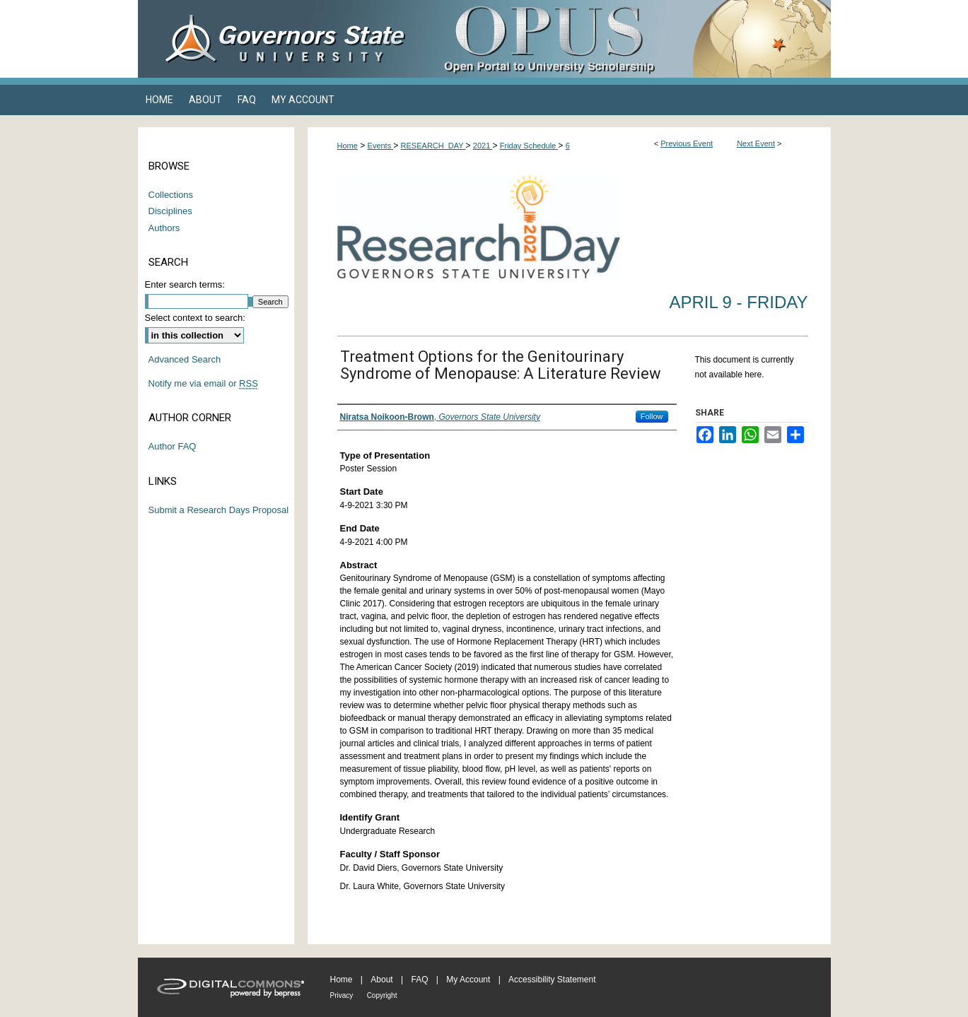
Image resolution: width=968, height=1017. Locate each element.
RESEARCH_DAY (433, 145)
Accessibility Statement (551, 979)
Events (381, 145)
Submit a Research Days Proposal (218, 510)
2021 (483, 145)
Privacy (342, 995)
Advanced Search (184, 359)
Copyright (382, 995)
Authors (164, 228)
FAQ (419, 979)
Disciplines (170, 211)
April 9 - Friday (738, 302)
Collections (171, 194)
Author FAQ (172, 446)
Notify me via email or (203, 383)
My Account (468, 979)
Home (347, 145)
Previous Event (686, 143)
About (381, 979)
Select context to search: (195, 317)
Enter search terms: (185, 284)
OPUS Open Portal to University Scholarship (626, 39)
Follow (652, 416)
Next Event (756, 143)
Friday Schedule (529, 145)
